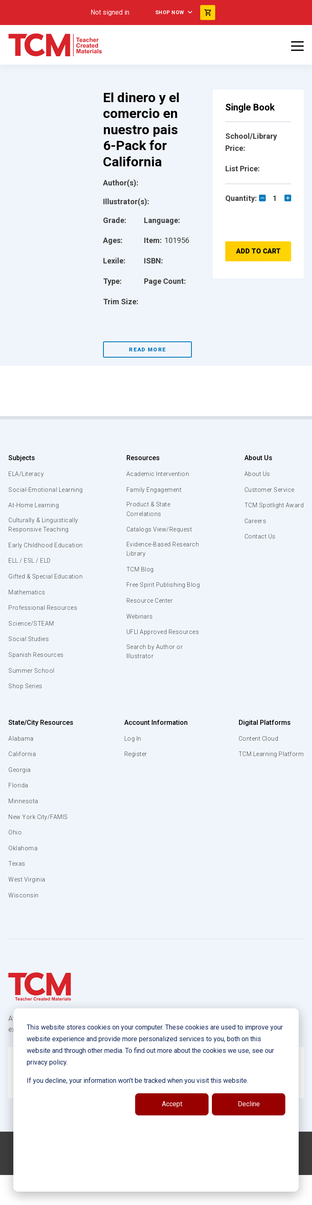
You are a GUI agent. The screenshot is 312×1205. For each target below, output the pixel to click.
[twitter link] (183, 1195)
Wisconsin (23, 925)
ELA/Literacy (27, 474)
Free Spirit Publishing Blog (156, 592)
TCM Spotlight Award (272, 505)
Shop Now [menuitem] (169, 12)
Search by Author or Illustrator (154, 673)
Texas (17, 893)
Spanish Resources (37, 685)
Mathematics (28, 622)
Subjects (21, 458)
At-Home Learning (35, 515)
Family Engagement (153, 490)
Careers (253, 521)
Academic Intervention (158, 474)
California (22, 784)
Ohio (15, 862)
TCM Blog (138, 571)
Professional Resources (44, 637)
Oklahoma (23, 878)
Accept (172, 1104)
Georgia (20, 799)
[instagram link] (166, 1195)
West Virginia (28, 909)
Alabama (21, 768)
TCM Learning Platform (269, 784)
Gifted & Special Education (33, 601)
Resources (141, 458)
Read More (147, 349)
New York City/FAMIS (39, 846)
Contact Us (257, 536)
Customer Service (268, 490)
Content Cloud (257, 768)
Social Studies (30, 669)
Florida (18, 815)
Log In (132, 768)
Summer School (32, 700)
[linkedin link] (149, 1195)
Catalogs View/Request (159, 530)
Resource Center (150, 612)
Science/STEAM (33, 653)
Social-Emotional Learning (33, 494)
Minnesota (24, 831)
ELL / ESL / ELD (31, 581)
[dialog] (156, 1100)
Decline (249, 1104)
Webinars (138, 628)
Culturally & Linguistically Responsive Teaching (45, 535)
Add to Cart (258, 251)
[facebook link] (133, 1195)
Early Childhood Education (31, 560)
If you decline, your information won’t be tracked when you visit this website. (137, 1081)
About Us (255, 458)
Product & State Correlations (148, 510)
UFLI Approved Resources (146, 648)
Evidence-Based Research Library (149, 550)
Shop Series (27, 716)
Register (135, 784)
